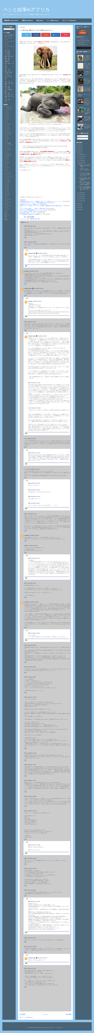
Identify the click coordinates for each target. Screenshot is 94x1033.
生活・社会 (7, 86)
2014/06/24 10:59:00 (31, 796)
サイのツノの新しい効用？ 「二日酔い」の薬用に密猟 (32, 208)
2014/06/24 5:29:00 (35, 633)
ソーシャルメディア (9, 41)
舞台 (6, 91)
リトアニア (7, 205)
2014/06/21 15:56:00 (34, 535)
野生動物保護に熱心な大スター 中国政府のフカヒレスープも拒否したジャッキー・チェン (41, 201)
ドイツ (6, 171)
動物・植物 (37, 218)
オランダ (7, 131)
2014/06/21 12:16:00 (35, 382)
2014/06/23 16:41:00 (35, 496)
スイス (6, 151)
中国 (6, 212)
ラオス (6, 204)
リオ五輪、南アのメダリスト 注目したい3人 (87, 73)
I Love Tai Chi (81, 42)
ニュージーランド (9, 176)
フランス (7, 183)
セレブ (6, 39)
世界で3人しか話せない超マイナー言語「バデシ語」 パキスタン (87, 81)
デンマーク (7, 167)
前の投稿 (68, 1014)
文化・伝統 (7, 69)
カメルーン (7, 138)
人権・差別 (7, 54)
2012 (79, 205)
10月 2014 (81, 154)
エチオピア (7, 129)
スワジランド (8, 155)
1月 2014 (81, 200)
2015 (79, 151)
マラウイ (7, 195)
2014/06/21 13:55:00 (34, 469)
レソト (6, 211)
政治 (6, 66)
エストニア (7, 127)
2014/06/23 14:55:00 (35, 490)
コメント (80, 138)
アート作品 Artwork (52, 20)
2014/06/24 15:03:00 (31, 868)
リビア (6, 207)
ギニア (6, 139)
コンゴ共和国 (8, 143)
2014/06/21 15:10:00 (31, 513)
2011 (79, 207)
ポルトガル (7, 193)
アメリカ (7, 112)
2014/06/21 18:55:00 (32, 545)
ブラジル (7, 184)
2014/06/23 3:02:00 (31, 666)
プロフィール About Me (69, 20)
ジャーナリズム (8, 37)
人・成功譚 (7, 53)
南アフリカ (7, 214)
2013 (79, 203)
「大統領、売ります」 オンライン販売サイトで (84, 170)
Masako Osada (31, 253)
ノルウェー (7, 178)
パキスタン (7, 179)
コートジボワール (9, 145)
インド (6, 122)
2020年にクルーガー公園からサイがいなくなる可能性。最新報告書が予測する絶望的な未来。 (41, 205)
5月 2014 (81, 192)
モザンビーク (8, 198)
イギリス (7, 117)
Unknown (27, 535)
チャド (6, 165)
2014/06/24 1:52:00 (31, 780)
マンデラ (7, 44)
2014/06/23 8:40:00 (31, 677)
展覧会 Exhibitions (27, 20)
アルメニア (7, 113)
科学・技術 (7, 87)
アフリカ (7, 110)
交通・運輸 (7, 51)
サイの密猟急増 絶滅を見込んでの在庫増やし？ (31, 214)
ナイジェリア (8, 172)
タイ (6, 160)
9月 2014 (81, 156)
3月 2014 (81, 196)
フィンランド (8, 181)
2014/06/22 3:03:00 (34, 602)
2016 (79, 149)
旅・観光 (7, 74)
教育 (6, 68)
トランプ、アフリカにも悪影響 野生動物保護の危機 (87, 88)
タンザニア (7, 162)
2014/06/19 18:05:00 (33, 271)
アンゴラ (7, 115)
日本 (6, 218)
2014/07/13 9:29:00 (31, 890)
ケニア (24, 218)
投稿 (79, 136)
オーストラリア (8, 132)
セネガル (7, 157)
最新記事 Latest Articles (11, 20)
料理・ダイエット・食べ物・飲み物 (9, 72)
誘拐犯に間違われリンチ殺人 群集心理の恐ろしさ (87, 118)
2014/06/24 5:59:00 (35, 503)
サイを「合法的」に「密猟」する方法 (28, 211)
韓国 (6, 219)
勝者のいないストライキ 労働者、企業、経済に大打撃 (85, 165)
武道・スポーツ (8, 81)
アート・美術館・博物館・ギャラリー (9, 35)
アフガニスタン (8, 108)
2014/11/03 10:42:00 (42, 957)
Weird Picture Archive (57, 124)
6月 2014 (81, 162)
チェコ (6, 164)
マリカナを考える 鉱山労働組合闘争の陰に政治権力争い (84, 179)
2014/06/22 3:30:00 (31, 645)
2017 (79, 147)
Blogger (64, 1027)
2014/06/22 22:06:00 (36, 408)
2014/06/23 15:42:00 (31, 753)
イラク (6, 120)
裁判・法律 (7, 93)
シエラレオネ (8, 148)
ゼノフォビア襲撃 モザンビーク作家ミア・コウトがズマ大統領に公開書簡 (87, 110)
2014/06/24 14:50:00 (31, 858)
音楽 (6, 101)
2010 (79, 209)
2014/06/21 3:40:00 (31, 321)
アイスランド (8, 106)
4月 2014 (81, 194)
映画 (6, 78)
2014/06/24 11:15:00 (31, 810)
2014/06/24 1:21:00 (31, 764)
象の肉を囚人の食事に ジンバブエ (28, 212)
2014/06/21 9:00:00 (42, 336)
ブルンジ (7, 186)
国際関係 (7, 61)
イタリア (7, 118)
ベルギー (7, 190)
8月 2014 (81, 158)
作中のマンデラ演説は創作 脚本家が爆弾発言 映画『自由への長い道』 (85, 188)
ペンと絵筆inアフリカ (26, 9)
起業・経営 (7, 99)
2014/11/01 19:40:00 (31, 946)
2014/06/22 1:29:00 (31, 583)
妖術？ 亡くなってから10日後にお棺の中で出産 (87, 126)
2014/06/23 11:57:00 (31, 697)
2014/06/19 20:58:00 (38, 288)
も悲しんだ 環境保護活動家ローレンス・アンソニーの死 (34, 210)
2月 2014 (81, 198)
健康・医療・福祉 (9, 56)
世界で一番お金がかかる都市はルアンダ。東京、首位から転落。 (87, 66)
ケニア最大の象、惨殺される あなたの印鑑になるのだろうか (87, 58)
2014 (79, 153)
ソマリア (7, 158)
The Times (49, 71)
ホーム (45, 1014)
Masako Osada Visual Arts (84, 40)
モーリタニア (8, 202)
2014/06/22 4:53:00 (35, 558)
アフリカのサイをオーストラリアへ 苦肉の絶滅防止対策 (33, 202)
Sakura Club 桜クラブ (83, 44)
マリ (6, 197)
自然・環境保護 (30, 218)
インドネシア (8, 124)
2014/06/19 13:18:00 (31, 242)
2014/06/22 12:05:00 (35, 483)
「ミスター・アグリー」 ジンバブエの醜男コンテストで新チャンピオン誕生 (87, 101)
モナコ (6, 200)
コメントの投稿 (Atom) (27, 1017)
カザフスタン (8, 134)
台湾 (6, 216)
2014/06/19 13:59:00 (42, 253)
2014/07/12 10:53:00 (35, 845)
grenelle (26, 271)
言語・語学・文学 (9, 94)
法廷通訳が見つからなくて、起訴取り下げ (29, 204)
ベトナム (7, 188)
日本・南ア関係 (8, 76)
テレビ (6, 43)
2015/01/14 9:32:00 (31, 968)
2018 (79, 145)
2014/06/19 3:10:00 (31, 226)
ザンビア (7, 146)
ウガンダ (7, 125)
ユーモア (7, 49)
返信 (26, 237)
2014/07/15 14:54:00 (35, 901)
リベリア (7, 209)
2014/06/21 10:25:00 (31, 438)
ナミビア (7, 174)
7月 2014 (81, 160)
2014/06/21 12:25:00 (35, 452)
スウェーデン (8, 153)
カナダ (6, 136)
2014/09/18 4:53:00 (31, 937)
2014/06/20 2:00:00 (37, 301)
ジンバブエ (7, 150)
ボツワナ (7, 191)
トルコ (6, 169)
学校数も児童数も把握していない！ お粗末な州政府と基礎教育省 (84, 183)
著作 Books (40, 20)
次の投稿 (22, 1014)
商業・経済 (7, 59)
